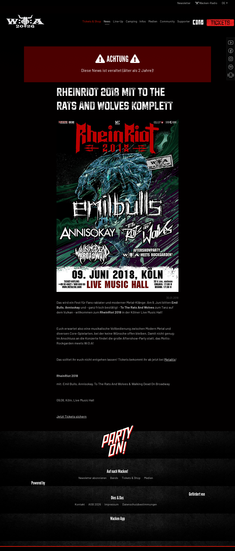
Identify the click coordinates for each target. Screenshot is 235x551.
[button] (224, 4)
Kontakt (80, 504)
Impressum (111, 504)
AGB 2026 (94, 504)
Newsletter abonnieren (92, 478)
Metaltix (170, 359)
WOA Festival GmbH (109, 539)
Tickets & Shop (131, 478)
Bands (114, 478)
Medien (148, 478)
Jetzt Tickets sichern (72, 416)
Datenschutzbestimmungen (139, 504)
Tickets (220, 22)
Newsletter (178, 4)
